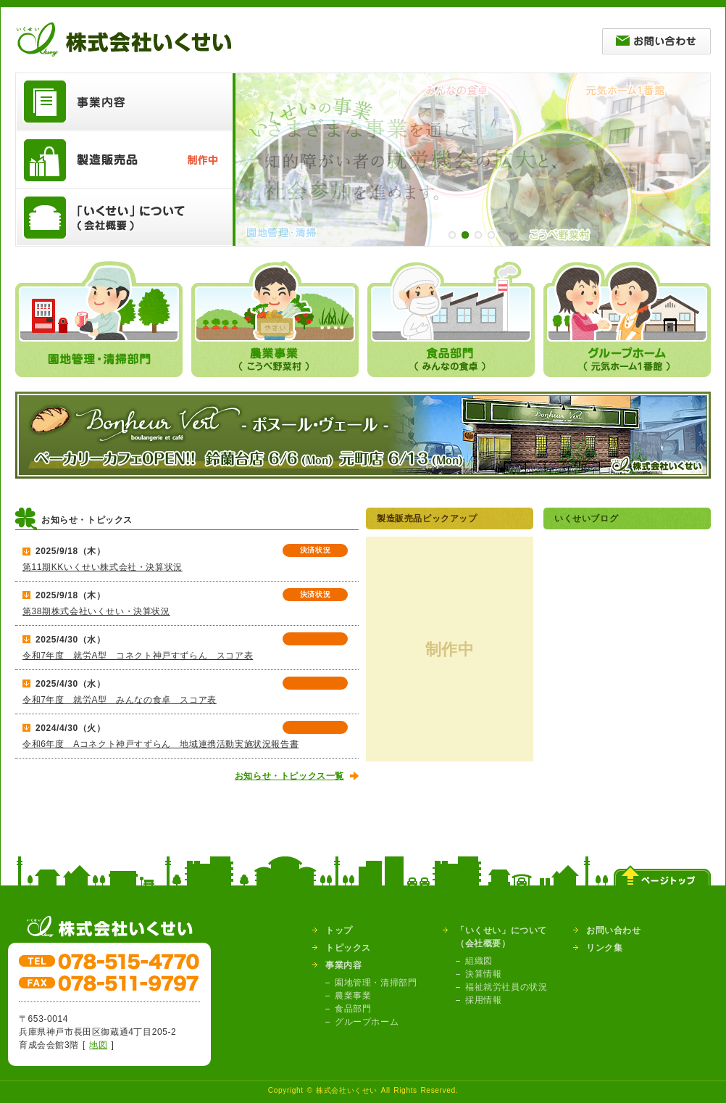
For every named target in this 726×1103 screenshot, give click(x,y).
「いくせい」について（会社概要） (501, 937)
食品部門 (353, 1009)
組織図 (479, 961)
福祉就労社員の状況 (506, 987)
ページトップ (662, 870)
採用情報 (483, 1000)
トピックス (348, 948)
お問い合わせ (613, 930)
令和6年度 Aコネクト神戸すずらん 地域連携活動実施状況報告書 (160, 744)
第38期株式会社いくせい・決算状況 (96, 611)
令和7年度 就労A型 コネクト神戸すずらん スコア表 (137, 655)
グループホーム (367, 1022)
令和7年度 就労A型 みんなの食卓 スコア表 (119, 700)
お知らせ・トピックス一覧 (289, 776)
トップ (339, 930)
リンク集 (604, 948)
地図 (98, 1045)
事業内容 (343, 965)
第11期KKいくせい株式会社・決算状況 (102, 567)
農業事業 (353, 996)
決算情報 (483, 974)
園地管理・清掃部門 (376, 983)
